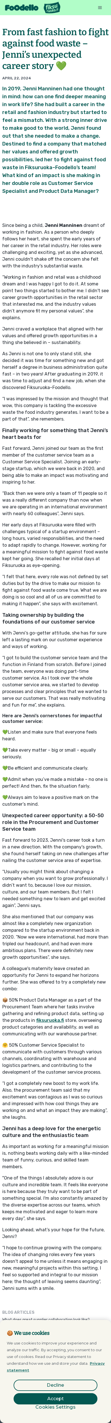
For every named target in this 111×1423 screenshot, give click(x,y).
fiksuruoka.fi (50, 1020)
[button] (99, 8)
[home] (33, 7)
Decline (55, 1385)
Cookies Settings (55, 1407)
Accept (55, 1398)
